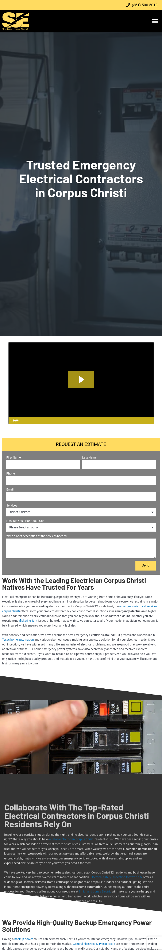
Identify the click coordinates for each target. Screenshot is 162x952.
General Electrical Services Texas (94, 943)
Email (10, 489)
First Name (13, 457)
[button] (155, 21)
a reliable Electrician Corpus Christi (71, 890)
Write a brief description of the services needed (36, 536)
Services (11, 505)
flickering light (28, 620)
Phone (10, 473)
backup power (23, 938)
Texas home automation (18, 639)
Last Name (89, 457)
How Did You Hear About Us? (25, 521)
